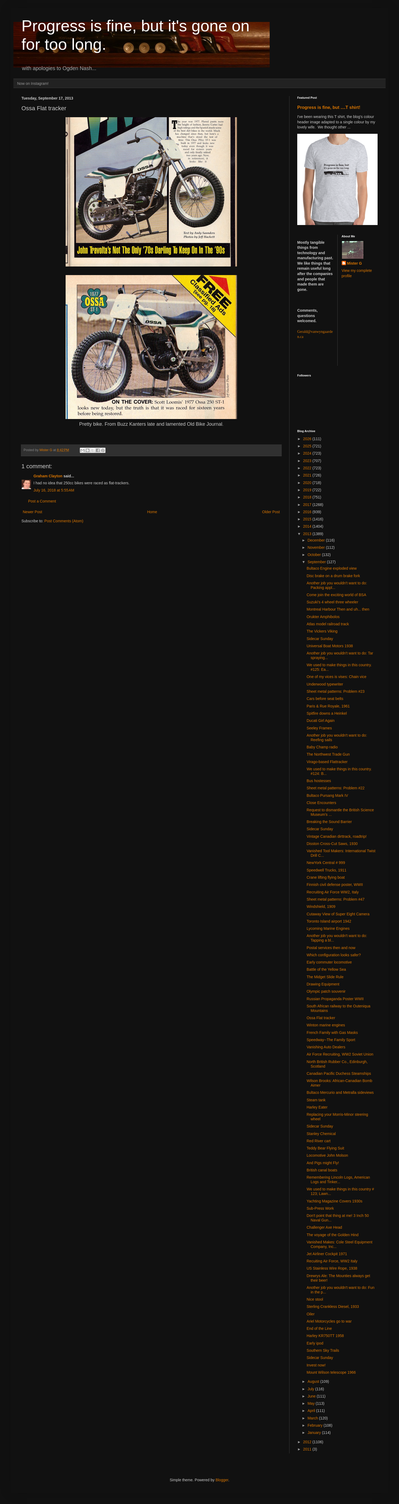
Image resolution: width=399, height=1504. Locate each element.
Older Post (271, 512)
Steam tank (316, 1100)
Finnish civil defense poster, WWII (335, 884)
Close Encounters (321, 803)
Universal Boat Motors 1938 (330, 646)
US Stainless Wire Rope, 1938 (332, 1268)
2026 (308, 439)
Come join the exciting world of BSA (336, 595)
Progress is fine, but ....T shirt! (328, 107)
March (313, 1418)
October (314, 555)
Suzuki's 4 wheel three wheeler (332, 602)
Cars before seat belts (325, 698)
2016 (308, 512)
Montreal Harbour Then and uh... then (338, 609)
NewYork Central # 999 (326, 862)
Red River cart (318, 1141)
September (317, 562)
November (316, 547)
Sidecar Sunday (320, 639)
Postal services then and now (331, 948)
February (315, 1425)
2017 (308, 504)
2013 (308, 534)
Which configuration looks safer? (334, 955)
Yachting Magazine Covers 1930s (334, 1201)
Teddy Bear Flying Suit (325, 1148)
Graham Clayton (47, 476)
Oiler (311, 1314)
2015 (308, 519)
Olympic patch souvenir (326, 991)
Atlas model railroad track (328, 624)
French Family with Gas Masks (332, 1032)
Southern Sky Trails (323, 1350)
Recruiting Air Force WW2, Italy (333, 892)
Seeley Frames (319, 728)
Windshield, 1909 (321, 906)
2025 (308, 446)
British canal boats (322, 1170)
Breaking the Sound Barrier (329, 822)
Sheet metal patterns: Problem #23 (335, 691)
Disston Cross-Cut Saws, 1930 (332, 844)
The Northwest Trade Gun (328, 754)
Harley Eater (317, 1107)
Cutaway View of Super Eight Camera (338, 914)
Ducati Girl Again (320, 720)
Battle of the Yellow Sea (326, 969)
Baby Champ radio (322, 747)
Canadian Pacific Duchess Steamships (339, 1073)
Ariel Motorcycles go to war (329, 1321)
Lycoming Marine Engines (328, 928)
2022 (308, 468)
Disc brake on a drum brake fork (333, 576)
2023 (308, 461)
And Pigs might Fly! (323, 1163)
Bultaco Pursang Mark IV (327, 795)
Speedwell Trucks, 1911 (327, 870)
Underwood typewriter (325, 684)
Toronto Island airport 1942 (329, 921)
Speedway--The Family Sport (331, 1040)
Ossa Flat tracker (321, 1018)
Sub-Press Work (320, 1208)
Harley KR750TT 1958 (325, 1336)
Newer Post (32, 512)
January (314, 1432)
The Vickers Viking (322, 631)
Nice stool (315, 1299)
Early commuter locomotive (329, 962)
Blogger (222, 1480)
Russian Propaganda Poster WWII (335, 999)
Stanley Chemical (321, 1134)
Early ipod (315, 1343)
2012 (308, 1442)
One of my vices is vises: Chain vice (336, 677)
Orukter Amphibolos (323, 617)
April (311, 1410)
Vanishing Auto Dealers (326, 1047)
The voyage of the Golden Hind (333, 1235)
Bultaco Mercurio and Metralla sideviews (340, 1092)
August (313, 1381)
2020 (308, 483)
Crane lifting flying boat (326, 877)
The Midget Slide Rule (325, 977)
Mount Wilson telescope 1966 (331, 1372)
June (312, 1396)
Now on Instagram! (33, 83)
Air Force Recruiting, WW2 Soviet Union (340, 1054)
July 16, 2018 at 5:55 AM (53, 490)
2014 (308, 526)
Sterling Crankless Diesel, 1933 (333, 1306)
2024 (308, 453)
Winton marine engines (326, 1025)
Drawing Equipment (323, 984)
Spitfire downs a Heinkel (327, 713)
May (311, 1403)
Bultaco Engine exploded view (332, 568)
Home (152, 512)
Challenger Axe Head (324, 1227)
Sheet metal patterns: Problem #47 (335, 899)
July (311, 1389)
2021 (308, 475)
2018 (308, 497)
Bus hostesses (319, 781)
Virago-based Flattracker (327, 762)
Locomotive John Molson (327, 1155)
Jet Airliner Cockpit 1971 (327, 1254)
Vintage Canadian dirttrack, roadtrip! (337, 836)
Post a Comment (42, 501)
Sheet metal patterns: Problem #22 (335, 788)
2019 (308, 490)
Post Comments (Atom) (63, 521)
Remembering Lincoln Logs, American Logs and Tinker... (338, 1179)
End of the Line (319, 1328)
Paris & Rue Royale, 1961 (328, 706)
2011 (308, 1449)
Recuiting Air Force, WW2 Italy (332, 1261)
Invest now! (316, 1365)
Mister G (354, 263)
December (316, 540)
